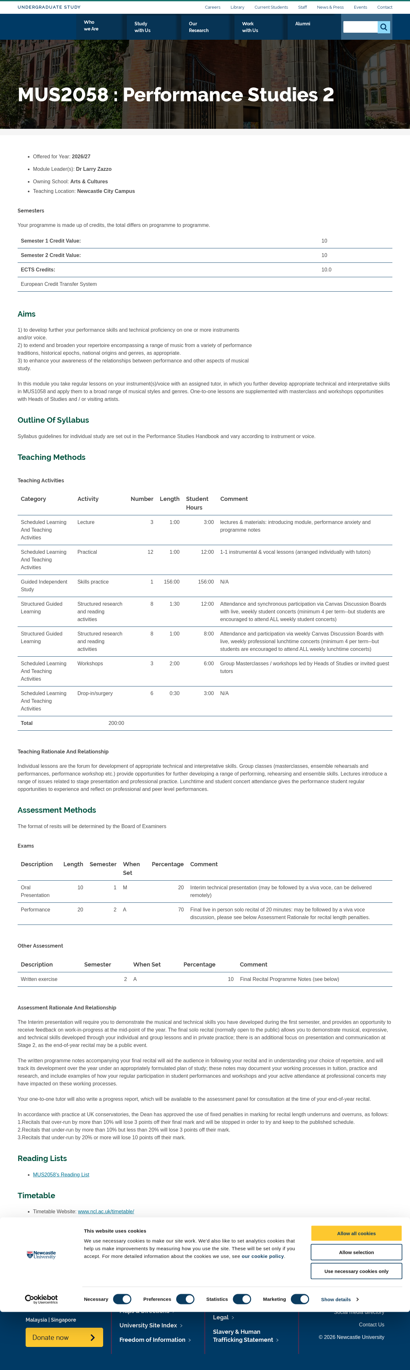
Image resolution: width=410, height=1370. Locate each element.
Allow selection (356, 1310)
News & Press (330, 7)
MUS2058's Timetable (58, 1221)
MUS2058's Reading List (61, 1174)
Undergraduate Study (49, 7)
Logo (47, 29)
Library (237, 7)
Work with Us (286, 31)
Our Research (242, 31)
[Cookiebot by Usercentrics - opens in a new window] (41, 1357)
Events (360, 7)
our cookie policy (263, 1314)
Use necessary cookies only (356, 1329)
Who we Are (155, 31)
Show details (336, 1357)
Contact (384, 7)
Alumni (322, 31)
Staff (302, 7)
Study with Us (198, 31)
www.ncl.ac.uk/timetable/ (106, 1211)
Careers (212, 7)
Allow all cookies (356, 1291)
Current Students (271, 7)
